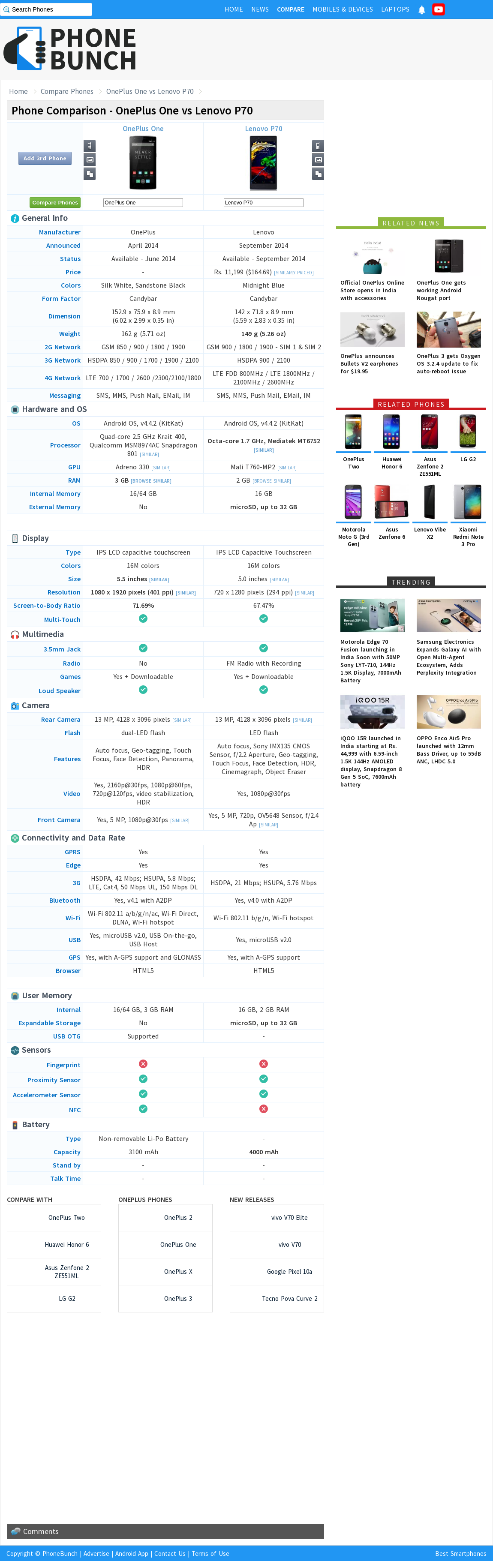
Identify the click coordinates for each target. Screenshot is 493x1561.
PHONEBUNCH (93, 48)
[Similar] (149, 454)
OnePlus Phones (145, 1199)
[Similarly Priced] (294, 273)
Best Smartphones (461, 1553)
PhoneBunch (60, 1553)
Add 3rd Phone (45, 158)
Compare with (29, 1199)
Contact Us (170, 1553)
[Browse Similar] (151, 481)
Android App (131, 1553)
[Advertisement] (337, 49)
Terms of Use (210, 1553)
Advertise (96, 1553)
